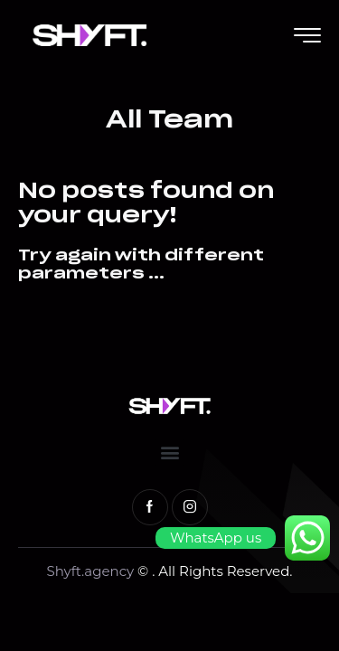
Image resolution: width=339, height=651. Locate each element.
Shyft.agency (91, 571)
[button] (169, 452)
